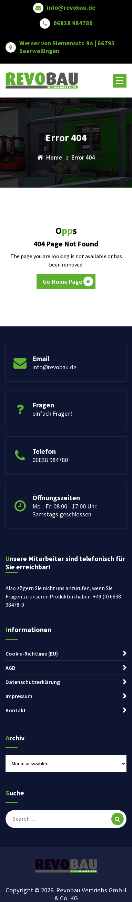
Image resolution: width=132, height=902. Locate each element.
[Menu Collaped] (119, 81)
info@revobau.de (71, 7)
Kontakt (16, 710)
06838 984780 (73, 23)
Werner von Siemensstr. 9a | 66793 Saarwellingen (67, 46)
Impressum (19, 696)
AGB (10, 667)
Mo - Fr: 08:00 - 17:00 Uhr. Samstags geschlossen (65, 510)
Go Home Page (68, 281)
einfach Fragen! (52, 413)
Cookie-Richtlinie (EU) (32, 653)
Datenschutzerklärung (33, 681)
